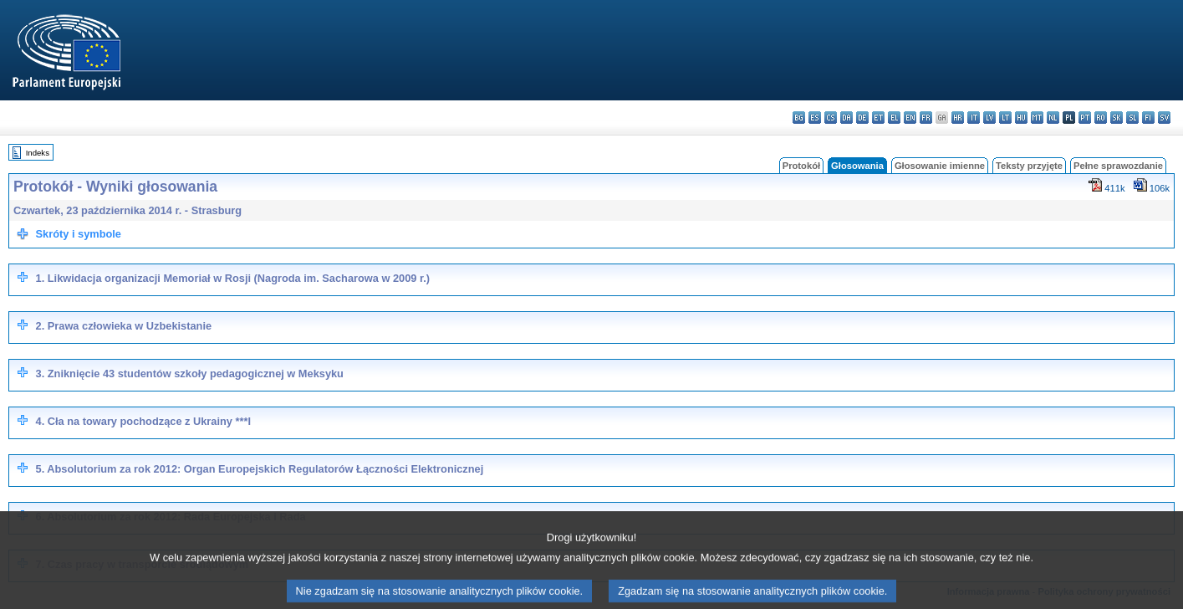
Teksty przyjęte (1029, 166)
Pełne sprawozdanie (1118, 166)
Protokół (801, 166)
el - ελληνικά (894, 117)
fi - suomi (1148, 117)
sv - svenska (1164, 117)
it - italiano (973, 117)
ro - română (1100, 117)
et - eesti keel (878, 117)
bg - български (799, 117)
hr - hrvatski (957, 117)
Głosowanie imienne (940, 166)
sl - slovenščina (1132, 117)
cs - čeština (830, 117)
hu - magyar (1021, 117)
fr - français (926, 117)
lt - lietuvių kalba (1005, 117)
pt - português (1084, 117)
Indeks (37, 152)
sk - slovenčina (1116, 117)
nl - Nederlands (1053, 117)
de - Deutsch (862, 117)
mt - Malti (1037, 117)
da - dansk (846, 117)
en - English (910, 117)
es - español (814, 117)
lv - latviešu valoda (989, 117)
